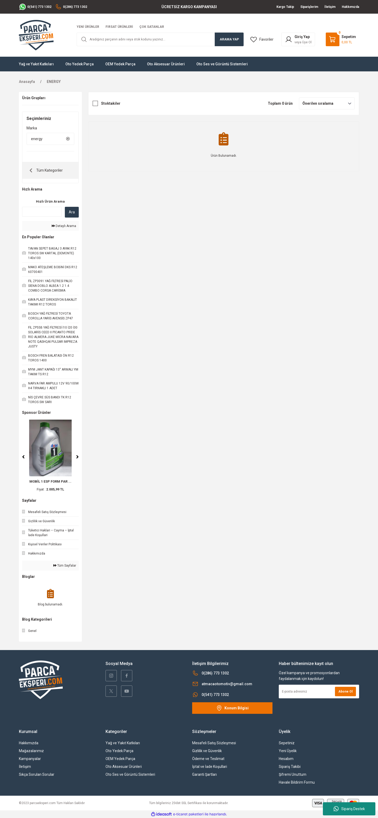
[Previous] (23, 457)
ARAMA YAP (229, 39)
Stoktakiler (110, 103)
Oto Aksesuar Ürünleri (124, 766)
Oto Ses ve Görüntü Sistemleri (130, 774)
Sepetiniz (287, 743)
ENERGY (54, 82)
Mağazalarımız (31, 751)
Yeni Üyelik (288, 751)
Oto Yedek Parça (119, 751)
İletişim (25, 766)
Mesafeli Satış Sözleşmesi (214, 743)
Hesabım (286, 759)
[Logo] (36, 35)
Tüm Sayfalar (64, 565)
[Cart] (341, 39)
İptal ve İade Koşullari (209, 766)
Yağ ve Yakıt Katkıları (123, 743)
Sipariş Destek (349, 809)
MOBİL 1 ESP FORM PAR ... (50, 481)
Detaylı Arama (64, 226)
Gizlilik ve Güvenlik (207, 751)
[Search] (160, 39)
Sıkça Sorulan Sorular (36, 774)
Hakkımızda (28, 743)
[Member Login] (298, 39)
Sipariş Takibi (290, 766)
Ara (72, 212)
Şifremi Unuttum (292, 774)
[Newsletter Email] (319, 691)
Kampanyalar (30, 759)
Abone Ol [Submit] (345, 691)
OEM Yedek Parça (120, 759)
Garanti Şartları (204, 774)
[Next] (77, 457)
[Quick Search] (42, 212)
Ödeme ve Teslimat (208, 759)
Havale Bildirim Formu (297, 782)
